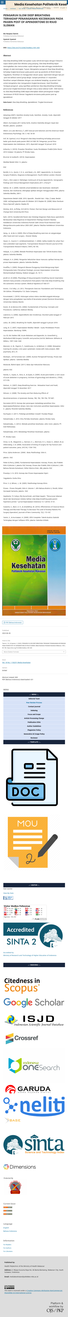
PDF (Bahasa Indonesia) (13, 622)
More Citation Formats (11, 652)
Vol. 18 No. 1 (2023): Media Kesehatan (31, 9)
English (6, 1228)
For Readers (7, 1245)
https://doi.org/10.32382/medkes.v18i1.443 (23, 48)
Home (5, 9)
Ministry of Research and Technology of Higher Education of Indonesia (29, 955)
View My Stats (8, 893)
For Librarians (8, 1251)
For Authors (7, 1248)
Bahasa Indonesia (10, 1231)
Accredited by (8, 952)
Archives (13, 9)
